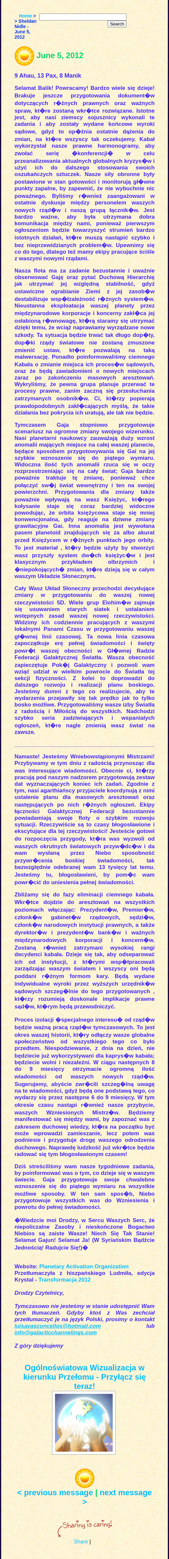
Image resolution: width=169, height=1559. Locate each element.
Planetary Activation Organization (83, 1266)
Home (25, 15)
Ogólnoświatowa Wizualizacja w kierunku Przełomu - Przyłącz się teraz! (84, 1377)
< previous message (55, 1492)
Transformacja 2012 (65, 1280)
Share (81, 1541)
